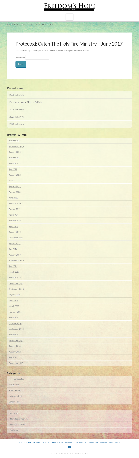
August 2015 (14, 294)
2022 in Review (16, 124)
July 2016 (13, 266)
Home (22, 443)
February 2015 (15, 312)
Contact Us (114, 443)
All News (14, 413)
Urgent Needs (15, 402)
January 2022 (15, 175)
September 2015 (16, 289)
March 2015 (14, 306)
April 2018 (13, 226)
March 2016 (14, 272)
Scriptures (14, 430)
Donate (47, 443)
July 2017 (13, 249)
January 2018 (15, 232)
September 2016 (16, 260)
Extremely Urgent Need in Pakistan (26, 102)
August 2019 (14, 209)
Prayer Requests (16, 390)
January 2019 (15, 220)
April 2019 (13, 215)
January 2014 (15, 334)
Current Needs (34, 443)
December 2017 (16, 237)
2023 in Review (16, 116)
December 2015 (16, 283)
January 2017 (15, 255)
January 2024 (15, 157)
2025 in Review (16, 95)
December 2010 (16, 363)
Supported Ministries (96, 443)
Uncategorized (15, 396)
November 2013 (16, 340)
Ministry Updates (16, 379)
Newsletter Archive (19, 419)
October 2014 (15, 323)
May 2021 (13, 180)
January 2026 (15, 140)
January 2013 (15, 346)
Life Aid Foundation (62, 443)
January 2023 (15, 163)
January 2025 (15, 152)
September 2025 (16, 146)
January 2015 (15, 317)
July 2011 (13, 357)
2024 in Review (16, 109)
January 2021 (15, 186)
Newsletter (14, 384)
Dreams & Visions (18, 424)
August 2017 (14, 243)
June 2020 (13, 197)
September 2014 (16, 329)
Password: (32, 57)
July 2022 (13, 169)
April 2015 (13, 300)
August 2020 (14, 192)
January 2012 (15, 352)
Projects (78, 443)
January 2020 (15, 203)
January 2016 (15, 277)
